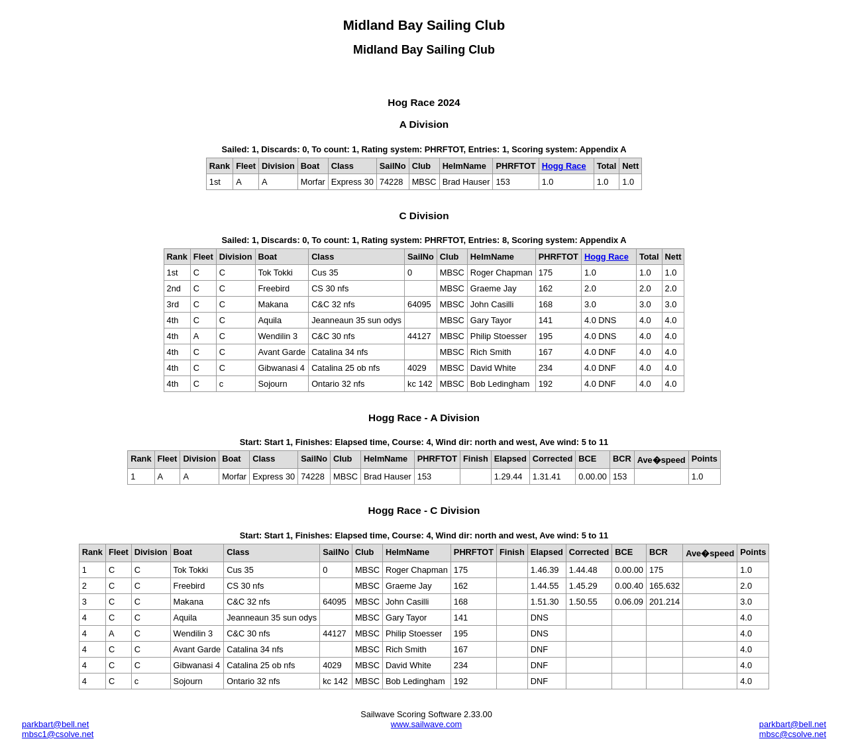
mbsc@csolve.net (792, 734)
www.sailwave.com (426, 724)
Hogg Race (564, 166)
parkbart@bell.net (55, 724)
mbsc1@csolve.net (57, 734)
